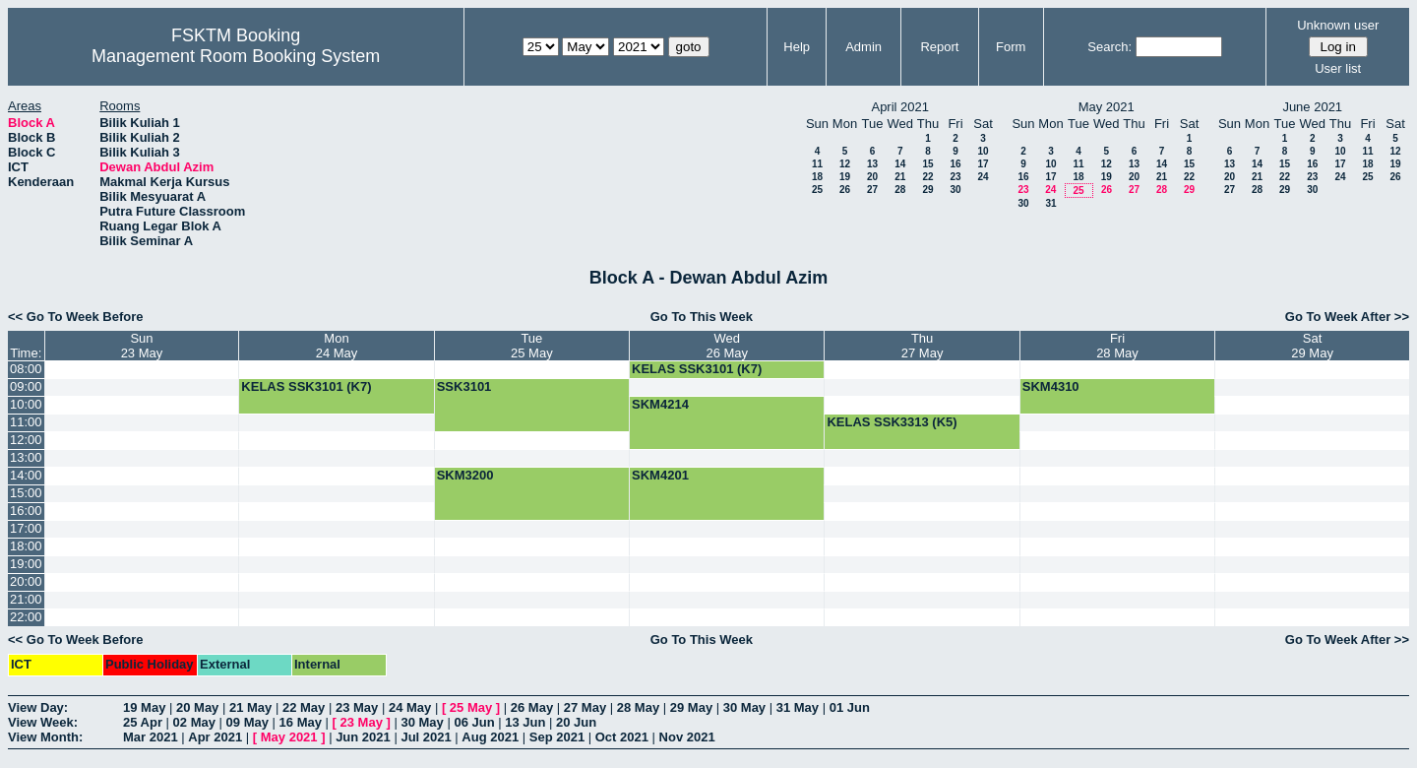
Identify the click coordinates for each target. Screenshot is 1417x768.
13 (872, 164)
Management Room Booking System (236, 56)
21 (899, 176)
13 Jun (525, 722)
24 (982, 176)
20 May (197, 707)
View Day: (38, 707)
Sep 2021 (557, 737)
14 (899, 164)
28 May (638, 707)
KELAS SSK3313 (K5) (891, 422)
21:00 (26, 599)
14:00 (26, 475)
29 (927, 189)
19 (844, 176)
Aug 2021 (490, 737)
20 (872, 176)
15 (927, 164)
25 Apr (142, 722)
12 (844, 164)
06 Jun (474, 722)
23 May (357, 707)
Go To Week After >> (1347, 316)
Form (1010, 46)
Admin (863, 46)
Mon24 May (337, 345)
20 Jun (576, 722)
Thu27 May (922, 345)
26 (844, 189)
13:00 (26, 457)
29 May (691, 707)
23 (955, 176)
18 (817, 176)
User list (1338, 68)
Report (939, 46)
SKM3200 (465, 475)
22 (927, 176)
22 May (303, 707)
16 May (300, 722)
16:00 (26, 510)
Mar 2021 (150, 737)
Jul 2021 (425, 737)
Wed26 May (727, 345)
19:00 (26, 563)
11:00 (26, 422)
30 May (744, 707)
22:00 (26, 616)
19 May (144, 707)
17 (982, 164)
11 (817, 164)
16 (955, 164)
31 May (797, 707)
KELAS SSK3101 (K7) (697, 368)
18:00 (26, 546)
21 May (250, 707)
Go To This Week (701, 316)
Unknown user (1338, 25)
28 (899, 189)
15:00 (26, 492)
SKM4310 (1050, 386)
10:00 (26, 404)
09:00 (26, 386)
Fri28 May (1117, 345)
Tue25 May (532, 345)
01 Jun (850, 707)
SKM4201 (660, 475)
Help (796, 46)
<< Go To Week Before (76, 316)
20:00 (26, 581)
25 (817, 189)
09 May (247, 722)
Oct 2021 (621, 737)
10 (982, 151)
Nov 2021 (687, 737)
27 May (585, 707)
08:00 (26, 368)
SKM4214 (660, 404)
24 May (410, 707)
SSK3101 (464, 386)
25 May (471, 707)
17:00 (26, 528)
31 (1050, 203)
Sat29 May (1312, 345)
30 (955, 189)
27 (872, 189)
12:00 (26, 439)
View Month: (45, 737)
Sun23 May (142, 345)
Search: (1109, 46)
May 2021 (289, 737)
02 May (194, 722)
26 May (532, 707)
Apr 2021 (215, 737)
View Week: (43, 722)
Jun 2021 (363, 737)
